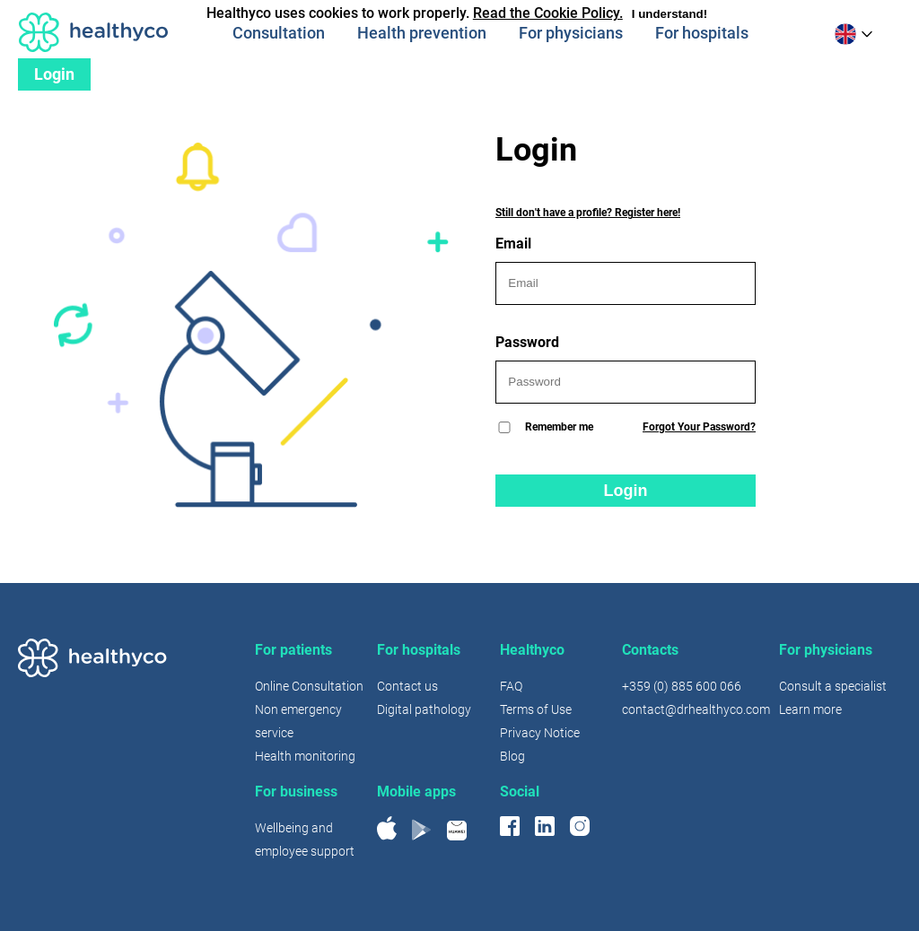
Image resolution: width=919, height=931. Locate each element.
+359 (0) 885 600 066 (681, 686)
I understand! (669, 14)
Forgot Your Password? (699, 427)
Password (625, 369)
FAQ (511, 686)
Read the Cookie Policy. (548, 13)
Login (54, 74)
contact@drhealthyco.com (696, 709)
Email (625, 270)
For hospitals (701, 32)
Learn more (810, 709)
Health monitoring (305, 756)
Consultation (278, 32)
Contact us (407, 686)
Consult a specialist (833, 686)
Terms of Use (536, 709)
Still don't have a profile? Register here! (587, 212)
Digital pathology (424, 709)
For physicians (571, 32)
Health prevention (421, 32)
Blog (512, 756)
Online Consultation (309, 686)
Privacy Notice (540, 733)
